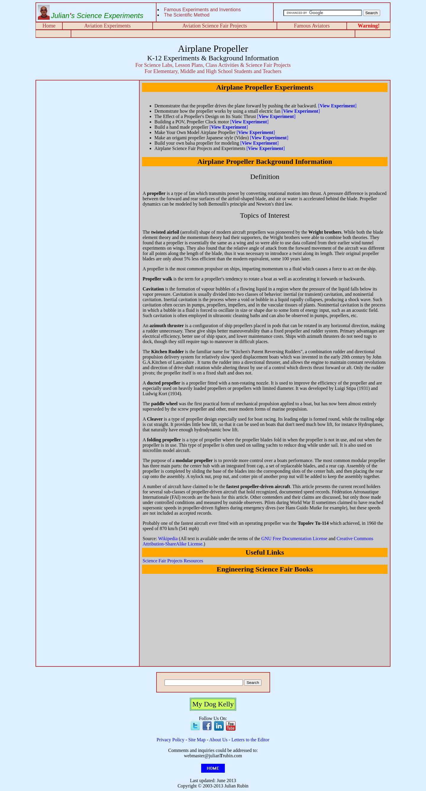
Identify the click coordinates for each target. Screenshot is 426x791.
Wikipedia (168, 538)
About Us (218, 739)
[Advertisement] (87, 123)
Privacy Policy (170, 739)
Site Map (196, 739)
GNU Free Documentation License (294, 538)
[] (337, 105)
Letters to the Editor (250, 739)
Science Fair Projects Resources (173, 560)
